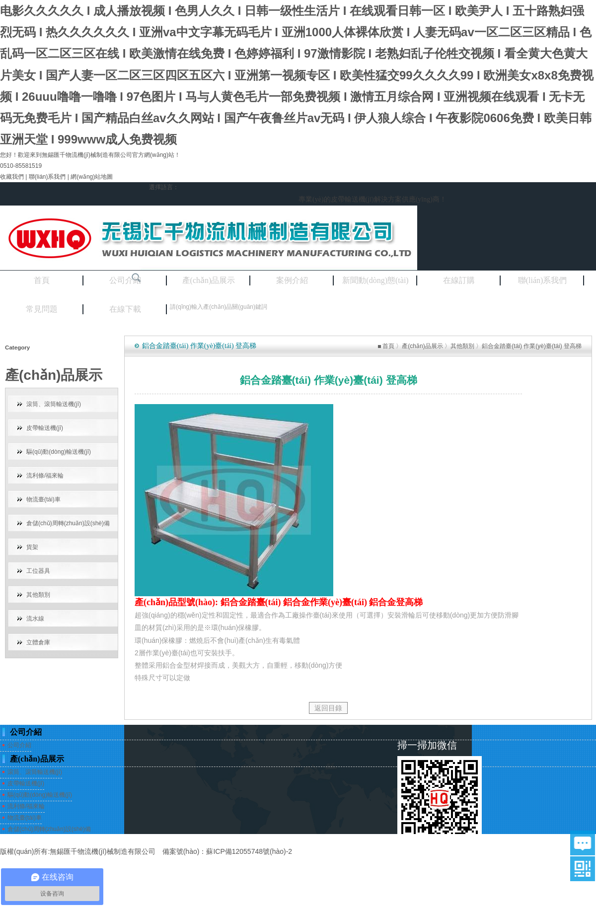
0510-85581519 (21, 165)
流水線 (35, 618)
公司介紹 (19, 745)
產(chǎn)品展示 (422, 346)
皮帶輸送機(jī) (44, 427)
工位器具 (38, 570)
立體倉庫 (38, 642)
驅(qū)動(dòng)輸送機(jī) (58, 451)
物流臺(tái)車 (43, 499)
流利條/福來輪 (45, 475)
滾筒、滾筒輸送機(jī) (53, 404)
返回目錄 (328, 708)
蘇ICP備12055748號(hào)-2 (249, 851)
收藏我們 (12, 176)
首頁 (388, 346)
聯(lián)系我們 (47, 176)
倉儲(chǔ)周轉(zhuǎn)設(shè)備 (68, 523)
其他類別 (38, 594)
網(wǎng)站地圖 (92, 176)
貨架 (32, 547)
